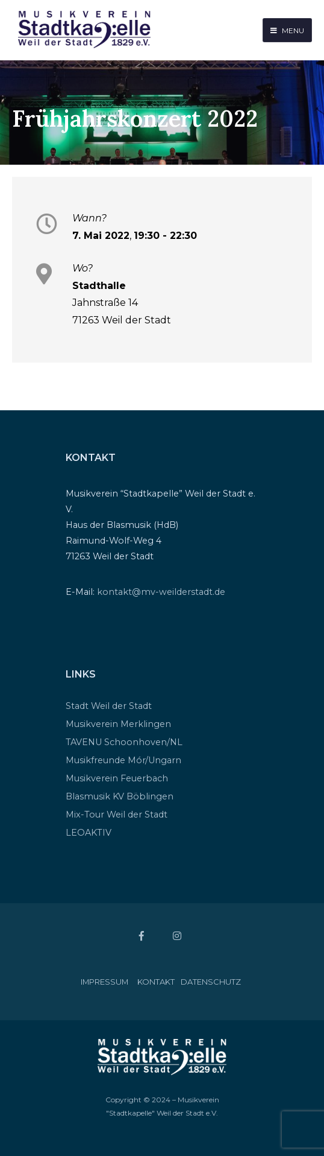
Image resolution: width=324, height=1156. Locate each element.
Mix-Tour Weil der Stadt (116, 814)
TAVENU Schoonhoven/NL (124, 742)
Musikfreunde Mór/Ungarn (123, 760)
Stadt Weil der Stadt (109, 705)
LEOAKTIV (88, 832)
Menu (287, 30)
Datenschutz (211, 981)
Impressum (104, 981)
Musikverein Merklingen (118, 724)
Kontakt (156, 981)
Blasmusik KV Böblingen (119, 796)
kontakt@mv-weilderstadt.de (161, 591)
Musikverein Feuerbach (117, 778)
